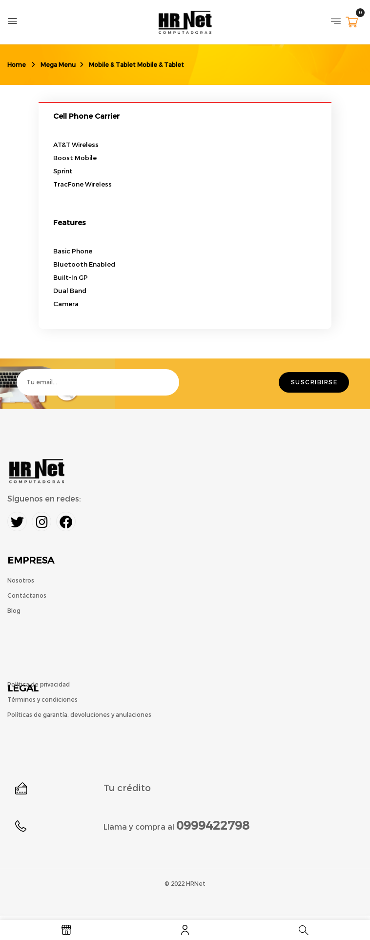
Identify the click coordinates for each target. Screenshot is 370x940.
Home (16, 65)
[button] (352, 23)
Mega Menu (58, 65)
